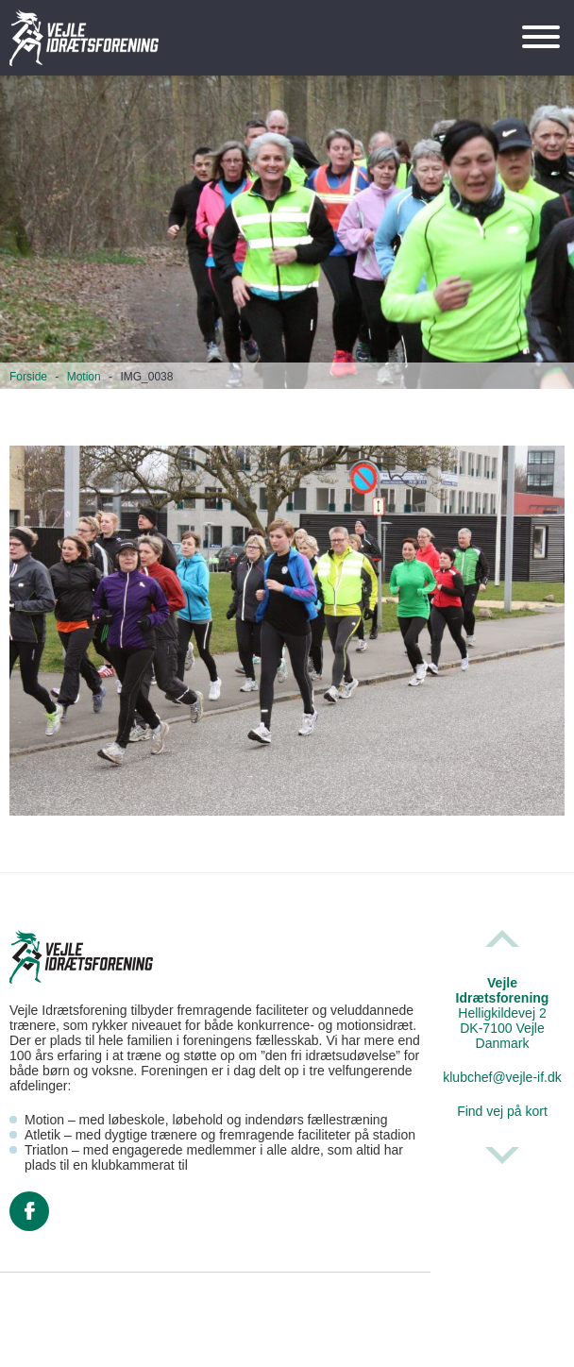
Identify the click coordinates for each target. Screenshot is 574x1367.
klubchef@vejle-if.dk (502, 1077)
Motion (84, 376)
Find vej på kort (502, 1111)
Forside (28, 376)
